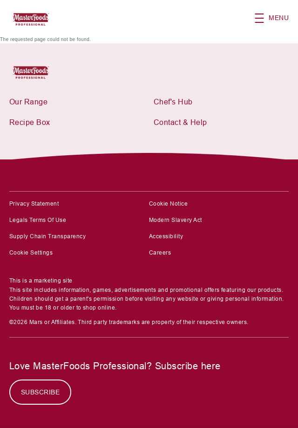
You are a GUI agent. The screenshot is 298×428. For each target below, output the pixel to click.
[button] (276, 18)
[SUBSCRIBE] (40, 392)
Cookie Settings (31, 253)
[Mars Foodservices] (33, 71)
